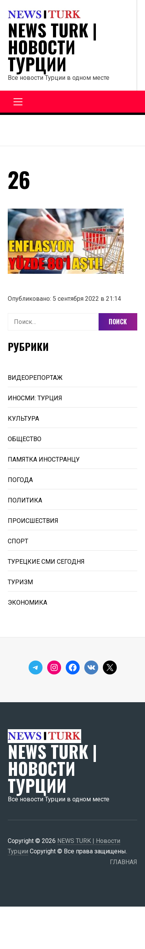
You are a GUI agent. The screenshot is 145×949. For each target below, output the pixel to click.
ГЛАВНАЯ (123, 862)
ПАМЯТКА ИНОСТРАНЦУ (44, 459)
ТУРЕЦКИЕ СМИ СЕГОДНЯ (46, 561)
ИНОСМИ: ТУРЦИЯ (35, 398)
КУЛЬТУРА (23, 418)
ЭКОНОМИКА (27, 602)
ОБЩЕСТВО (24, 439)
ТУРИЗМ (20, 582)
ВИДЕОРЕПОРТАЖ (35, 377)
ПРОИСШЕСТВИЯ (33, 520)
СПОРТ (18, 541)
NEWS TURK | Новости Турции (52, 47)
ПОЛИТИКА (25, 500)
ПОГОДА (20, 480)
